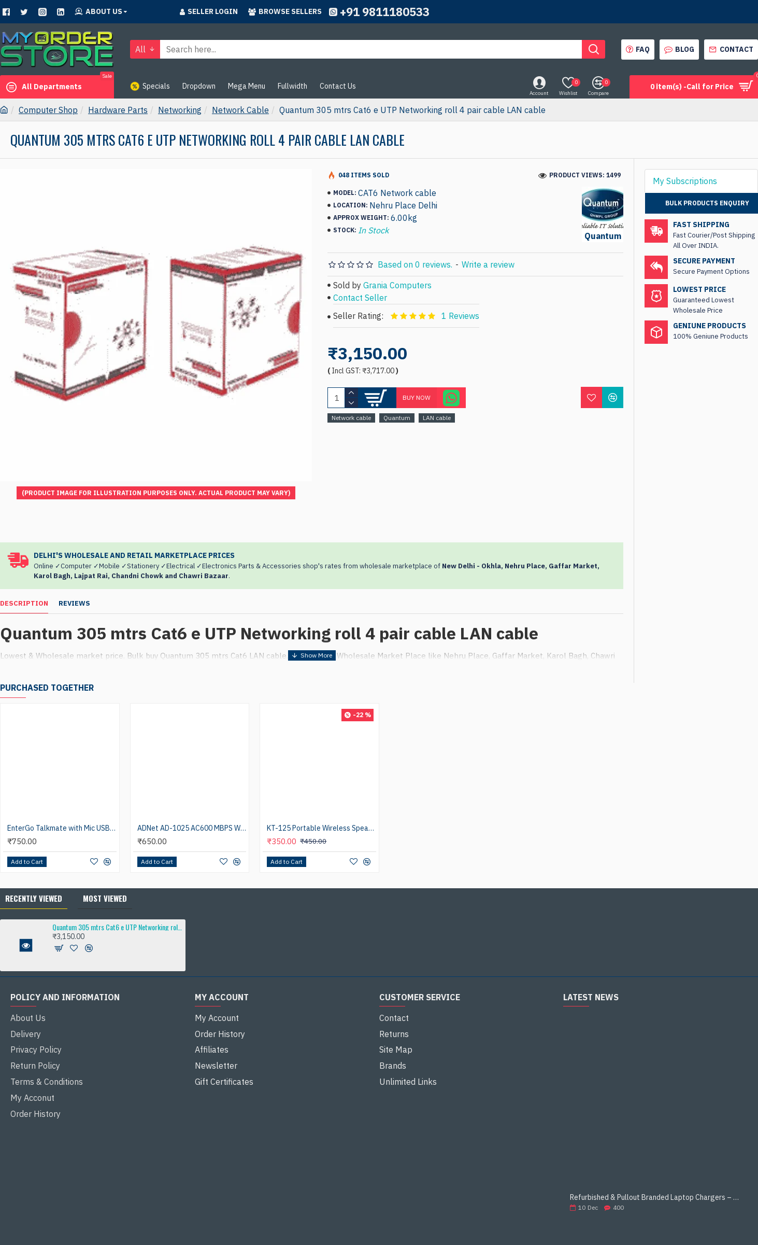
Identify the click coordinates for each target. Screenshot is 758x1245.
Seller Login (209, 11)
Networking (180, 110)
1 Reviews (460, 316)
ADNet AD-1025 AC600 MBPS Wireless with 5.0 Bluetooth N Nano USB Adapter (192, 791)
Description (24, 579)
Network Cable (240, 110)
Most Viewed (105, 861)
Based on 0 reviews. (415, 264)
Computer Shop (48, 110)
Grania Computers (397, 285)
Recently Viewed (33, 861)
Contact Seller (360, 297)
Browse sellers (285, 11)
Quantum (396, 418)
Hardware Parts (118, 110)
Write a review (488, 264)
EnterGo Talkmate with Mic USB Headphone (62, 791)
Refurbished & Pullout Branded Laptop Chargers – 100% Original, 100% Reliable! (655, 1161)
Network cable (351, 418)
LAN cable (437, 418)
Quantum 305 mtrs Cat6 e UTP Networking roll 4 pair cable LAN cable (117, 890)
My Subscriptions (685, 181)
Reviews (74, 579)
